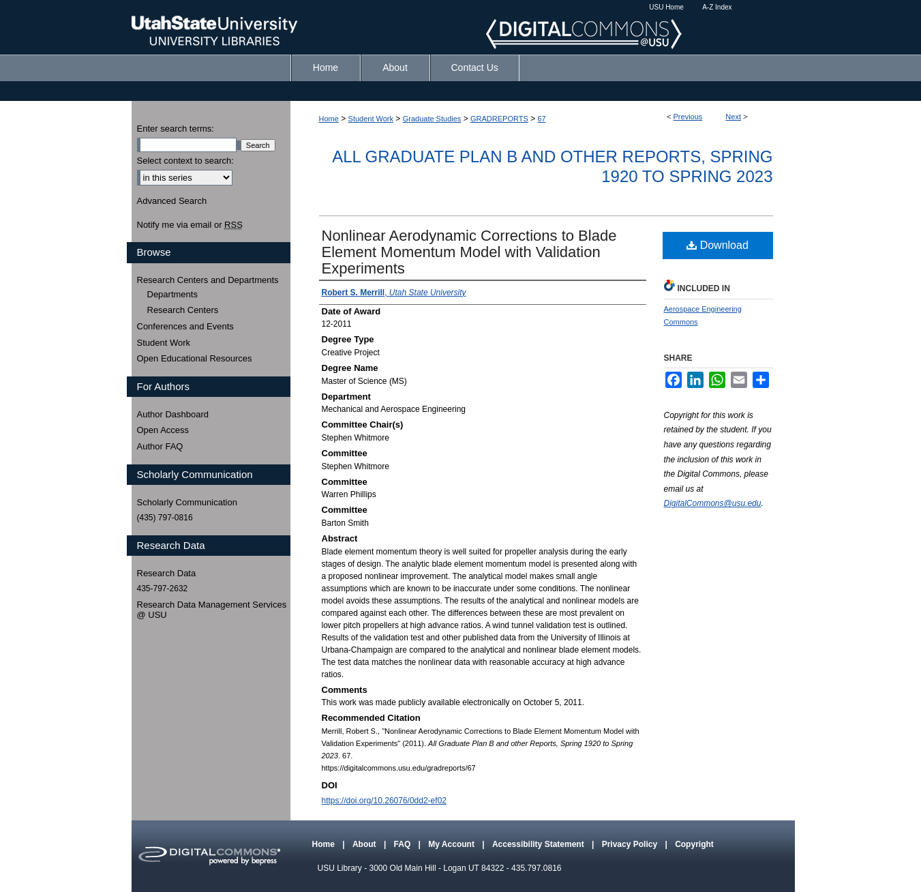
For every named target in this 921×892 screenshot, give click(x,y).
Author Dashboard (173, 414)
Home (329, 119)
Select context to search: (185, 160)
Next (733, 117)
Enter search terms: (175, 128)
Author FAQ (160, 446)
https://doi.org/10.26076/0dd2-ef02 (384, 800)
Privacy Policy (631, 844)
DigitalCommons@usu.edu (712, 503)
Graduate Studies (432, 119)
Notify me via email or (190, 225)
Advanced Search (172, 201)
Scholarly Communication (187, 502)
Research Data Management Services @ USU (212, 610)
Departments (172, 294)
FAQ (403, 844)
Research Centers (183, 310)
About (365, 844)
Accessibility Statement (539, 844)
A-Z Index (716, 7)
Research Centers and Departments (208, 280)
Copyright (694, 844)
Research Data (166, 573)
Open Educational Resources (194, 358)
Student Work (370, 119)
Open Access (163, 430)
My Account (452, 844)
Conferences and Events (185, 326)
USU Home (666, 7)
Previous (688, 117)
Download (717, 245)
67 (542, 119)
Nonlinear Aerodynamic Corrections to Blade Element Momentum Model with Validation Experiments (469, 252)
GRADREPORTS (499, 119)
